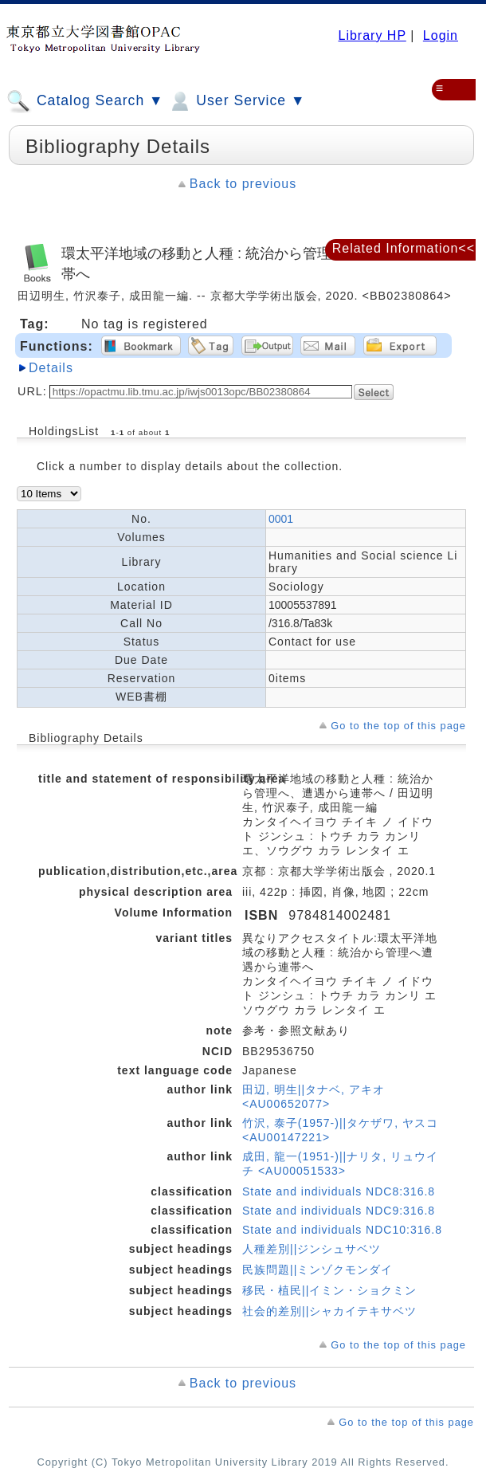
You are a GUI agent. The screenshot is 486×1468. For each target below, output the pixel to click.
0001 (280, 518)
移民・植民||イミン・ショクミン (329, 1290)
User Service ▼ (236, 101)
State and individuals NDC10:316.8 (342, 1229)
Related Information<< (403, 248)
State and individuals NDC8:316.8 (338, 1191)
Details (51, 368)
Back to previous (243, 183)
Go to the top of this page (398, 726)
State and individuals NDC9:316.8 (338, 1210)
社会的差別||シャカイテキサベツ (329, 1311)
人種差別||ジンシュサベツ (311, 1248)
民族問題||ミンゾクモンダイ (317, 1269)
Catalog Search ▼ (84, 101)
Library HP (372, 35)
